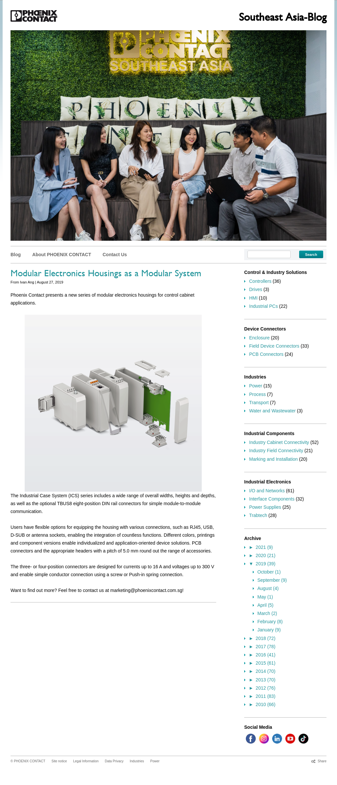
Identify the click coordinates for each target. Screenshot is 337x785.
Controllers (260, 281)
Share (322, 761)
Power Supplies (265, 507)
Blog (16, 254)
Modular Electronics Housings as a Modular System (106, 274)
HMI (253, 298)
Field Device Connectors (274, 346)
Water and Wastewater (272, 410)
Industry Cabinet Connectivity (279, 442)
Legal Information (85, 761)
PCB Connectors (266, 354)
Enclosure (259, 337)
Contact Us (115, 254)
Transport (259, 402)
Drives (255, 289)
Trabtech (258, 515)
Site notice (59, 761)
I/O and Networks (267, 490)
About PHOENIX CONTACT (61, 254)
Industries (137, 761)
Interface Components (272, 499)
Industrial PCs (263, 306)
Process (257, 394)
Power (255, 385)
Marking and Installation (273, 459)
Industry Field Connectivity (276, 450)
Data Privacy (114, 761)
